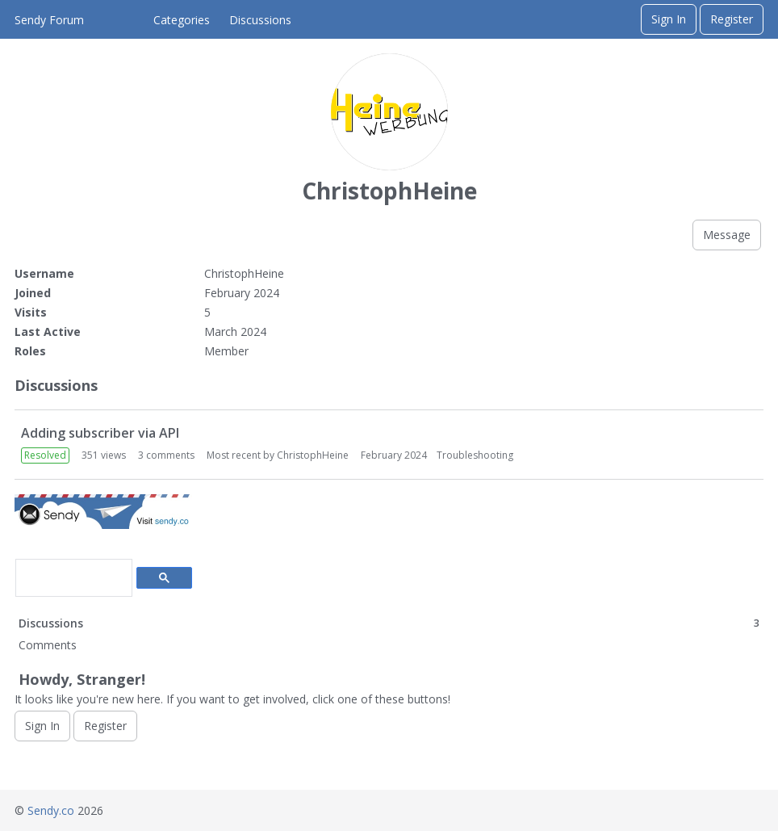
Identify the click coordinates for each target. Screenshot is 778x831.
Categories (181, 19)
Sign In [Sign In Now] (42, 725)
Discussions (260, 19)
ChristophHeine (313, 455)
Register (731, 19)
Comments (48, 645)
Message (727, 234)
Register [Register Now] (105, 725)
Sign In (668, 19)
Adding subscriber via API (100, 433)
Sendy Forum (49, 19)
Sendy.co (50, 810)
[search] (72, 578)
